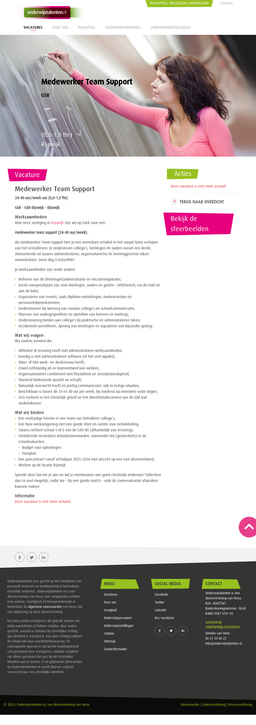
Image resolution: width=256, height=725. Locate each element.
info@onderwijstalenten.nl (223, 643)
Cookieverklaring (213, 704)
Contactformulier (115, 649)
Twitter (160, 602)
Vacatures (33, 27)
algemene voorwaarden (45, 607)
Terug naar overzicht (202, 201)
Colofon (109, 633)
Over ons (60, 27)
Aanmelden (199, 3)
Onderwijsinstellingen (170, 27)
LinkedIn (160, 610)
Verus (86, 704)
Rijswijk (57, 223)
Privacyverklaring (240, 704)
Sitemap (109, 641)
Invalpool (87, 27)
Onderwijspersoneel (123, 27)
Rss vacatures (164, 618)
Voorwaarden (190, 704)
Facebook (161, 594)
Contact (226, 3)
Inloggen (178, 3)
